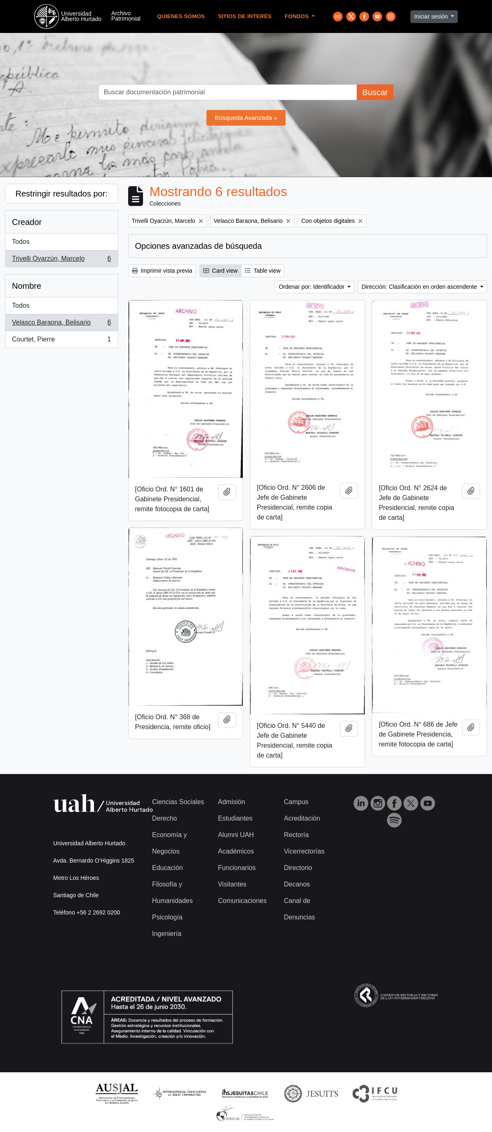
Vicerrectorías (304, 851)
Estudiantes (235, 818)
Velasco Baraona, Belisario (61, 324)
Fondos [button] (297, 16)
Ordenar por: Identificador (312, 286)
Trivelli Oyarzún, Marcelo (61, 260)
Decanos (297, 884)
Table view (263, 270)
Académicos (236, 851)
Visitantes (232, 884)
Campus (296, 801)
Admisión (231, 801)
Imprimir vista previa (162, 270)
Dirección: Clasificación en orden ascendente (419, 286)
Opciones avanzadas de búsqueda (198, 245)
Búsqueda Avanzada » (246, 117)
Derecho (164, 818)
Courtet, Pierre (61, 341)
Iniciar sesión (432, 16)
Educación (167, 867)
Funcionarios (237, 867)
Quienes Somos (181, 16)
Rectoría (296, 834)
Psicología (167, 917)
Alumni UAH (236, 834)
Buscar (375, 92)
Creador (27, 222)
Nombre (26, 285)
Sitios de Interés (245, 16)
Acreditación (302, 818)
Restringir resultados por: (62, 193)
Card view (220, 270)
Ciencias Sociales (178, 801)
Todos (21, 241)
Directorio (298, 867)
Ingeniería (166, 933)
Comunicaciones (242, 900)
